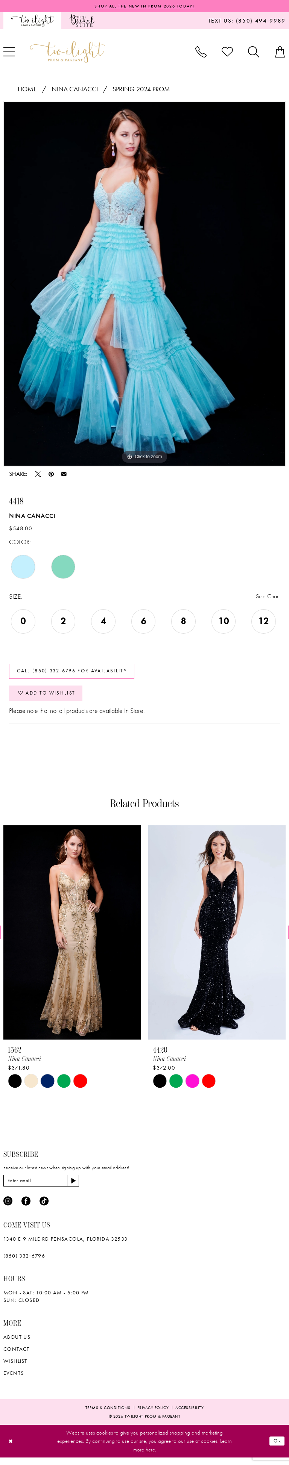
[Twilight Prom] (32, 21)
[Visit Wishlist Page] (227, 52)
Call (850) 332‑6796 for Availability (78, 673)
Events (13, 1380)
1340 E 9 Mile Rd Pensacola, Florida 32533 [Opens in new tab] (65, 1246)
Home (27, 89)
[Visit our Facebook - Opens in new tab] (25, 1208)
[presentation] (72, 939)
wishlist (15, 1368)
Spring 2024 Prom (141, 89)
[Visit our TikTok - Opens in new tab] (44, 1208)
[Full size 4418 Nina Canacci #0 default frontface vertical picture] (144, 284)
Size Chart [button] (266, 597)
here (150, 1457)
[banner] (67, 52)
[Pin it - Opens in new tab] (51, 474)
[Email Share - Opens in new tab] (64, 474)
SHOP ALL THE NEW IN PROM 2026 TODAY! (144, 6)
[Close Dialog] (12, 1448)
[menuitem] (32, 21)
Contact (16, 1356)
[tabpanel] (144, 284)
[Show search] (253, 52)
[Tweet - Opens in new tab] (38, 474)
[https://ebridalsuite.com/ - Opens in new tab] (81, 21)
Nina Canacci (75, 89)
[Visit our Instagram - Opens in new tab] (7, 1208)
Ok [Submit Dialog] (276, 1448)
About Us (16, 1344)
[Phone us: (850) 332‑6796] (201, 52)
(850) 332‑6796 (24, 1263)
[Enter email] (45, 1187)
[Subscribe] (81, 1187)
